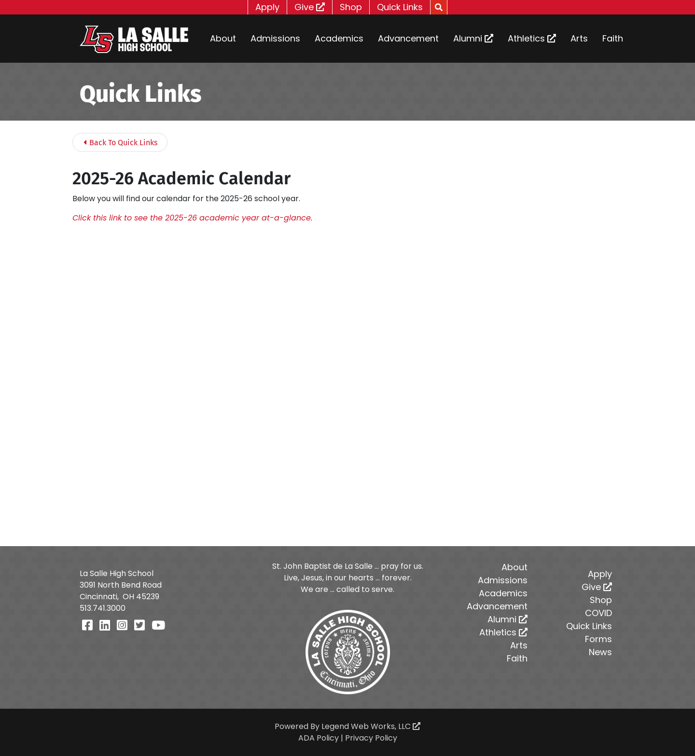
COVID (598, 613)
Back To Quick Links (120, 142)
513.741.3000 (102, 608)
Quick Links (400, 7)
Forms (598, 639)
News (600, 652)
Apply (267, 7)
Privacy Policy (371, 737)
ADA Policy (318, 737)
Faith (612, 38)
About (223, 38)
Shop (351, 7)
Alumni (473, 38)
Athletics (532, 38)
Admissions (275, 38)
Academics (339, 38)
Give (309, 7)
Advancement (408, 38)
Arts (579, 38)
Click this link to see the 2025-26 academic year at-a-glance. (192, 217)
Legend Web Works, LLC (370, 726)
